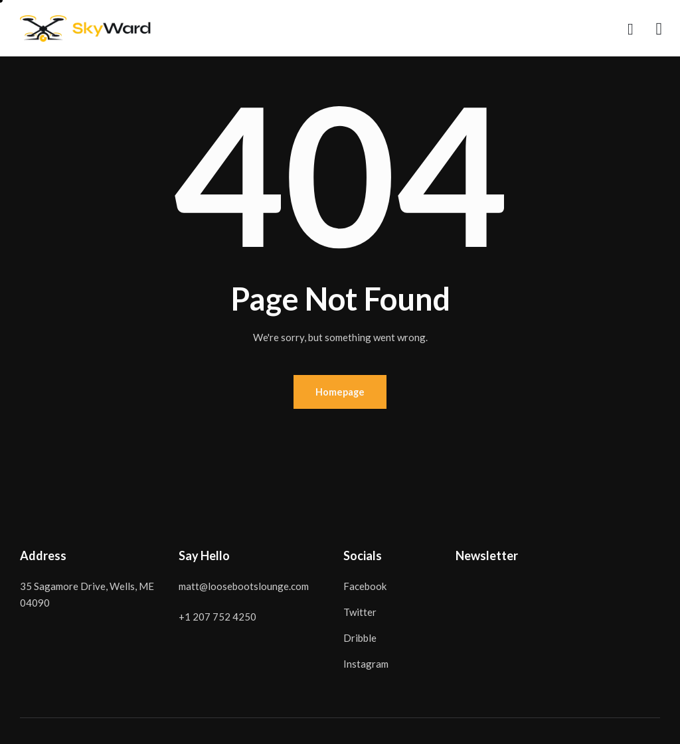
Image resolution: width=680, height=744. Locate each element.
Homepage (340, 392)
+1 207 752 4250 (217, 618)
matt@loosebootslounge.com (244, 587)
